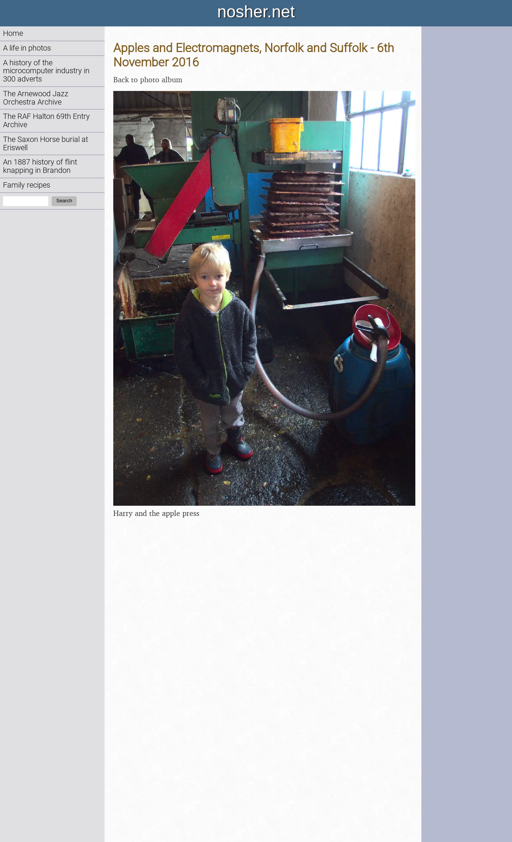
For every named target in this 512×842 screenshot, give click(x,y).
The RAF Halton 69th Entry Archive (46, 120)
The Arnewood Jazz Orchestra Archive (35, 97)
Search (64, 200)
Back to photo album (147, 79)
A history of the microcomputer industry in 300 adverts (46, 71)
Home (13, 33)
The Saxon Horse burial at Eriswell (45, 143)
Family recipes (26, 185)
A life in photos (27, 48)
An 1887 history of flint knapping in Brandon (40, 166)
